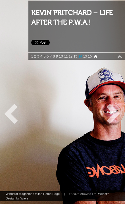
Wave (24, 198)
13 (75, 56)
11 (66, 56)
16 (90, 56)
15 (85, 56)
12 (70, 56)
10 (61, 56)
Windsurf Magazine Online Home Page (33, 194)
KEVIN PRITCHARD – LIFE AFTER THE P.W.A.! (72, 17)
